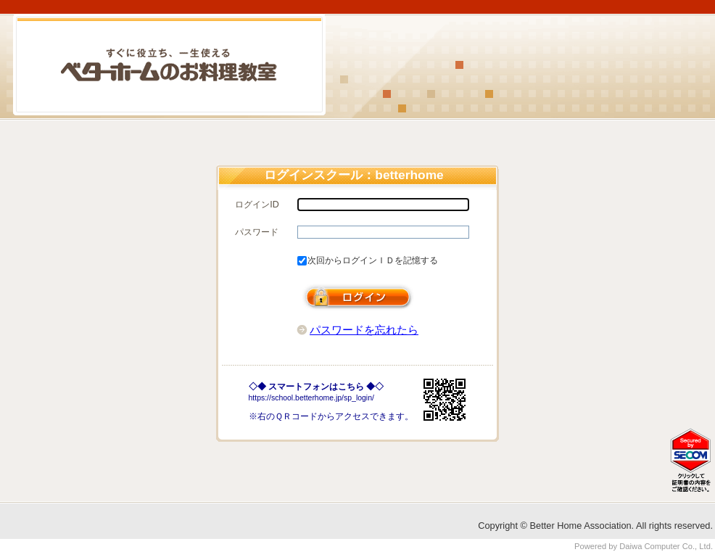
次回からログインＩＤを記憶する (372, 260)
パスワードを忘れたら (364, 330)
